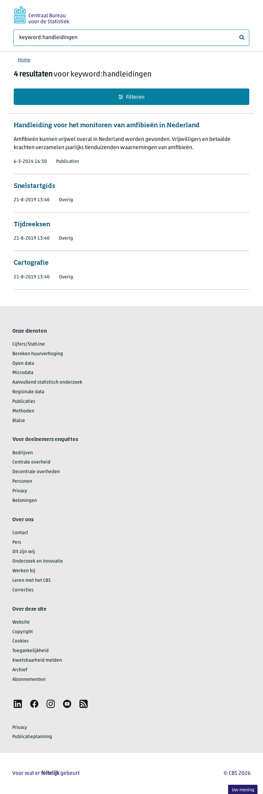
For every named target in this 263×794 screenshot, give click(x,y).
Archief (19, 670)
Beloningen (24, 500)
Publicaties (23, 401)
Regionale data (28, 392)
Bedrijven (22, 453)
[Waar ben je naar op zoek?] (131, 37)
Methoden (23, 411)
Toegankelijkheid (30, 651)
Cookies (20, 641)
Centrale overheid (31, 462)
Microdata (22, 373)
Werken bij (23, 571)
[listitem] (17, 703)
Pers (16, 542)
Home (24, 60)
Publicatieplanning (32, 737)
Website (21, 622)
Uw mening (243, 790)
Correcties (23, 590)
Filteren (131, 97)
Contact (20, 533)
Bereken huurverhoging (37, 354)
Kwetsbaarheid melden (37, 660)
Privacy (19, 491)
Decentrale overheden (36, 472)
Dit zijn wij (23, 552)
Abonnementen (29, 679)
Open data (23, 363)
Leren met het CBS (31, 580)
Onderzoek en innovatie (37, 561)
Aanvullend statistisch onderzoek (47, 382)
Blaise (18, 421)
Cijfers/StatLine (28, 344)
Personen (22, 481)
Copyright (22, 632)
